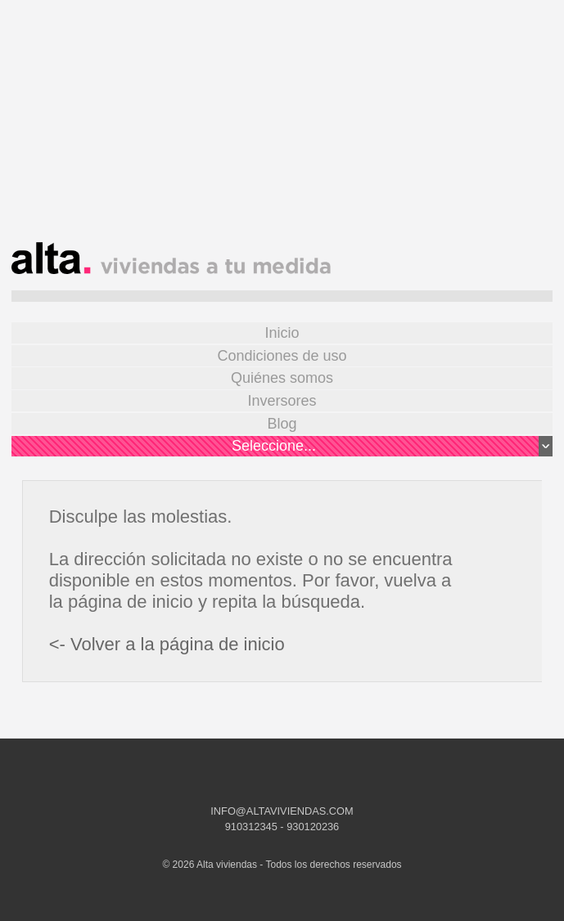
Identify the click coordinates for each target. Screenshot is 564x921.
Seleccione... (392, 446)
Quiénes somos (282, 378)
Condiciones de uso (281, 356)
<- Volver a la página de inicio (167, 644)
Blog (281, 424)
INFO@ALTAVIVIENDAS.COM (281, 811)
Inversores (281, 401)
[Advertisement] (282, 127)
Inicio (281, 333)
